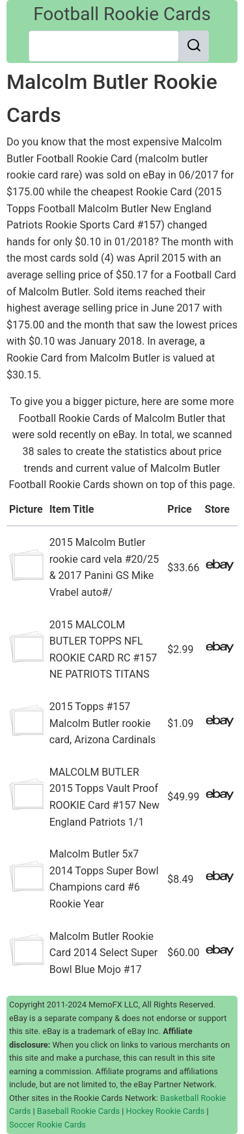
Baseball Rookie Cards (78, 1111)
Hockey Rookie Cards (165, 1111)
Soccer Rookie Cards (47, 1124)
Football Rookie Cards (122, 14)
